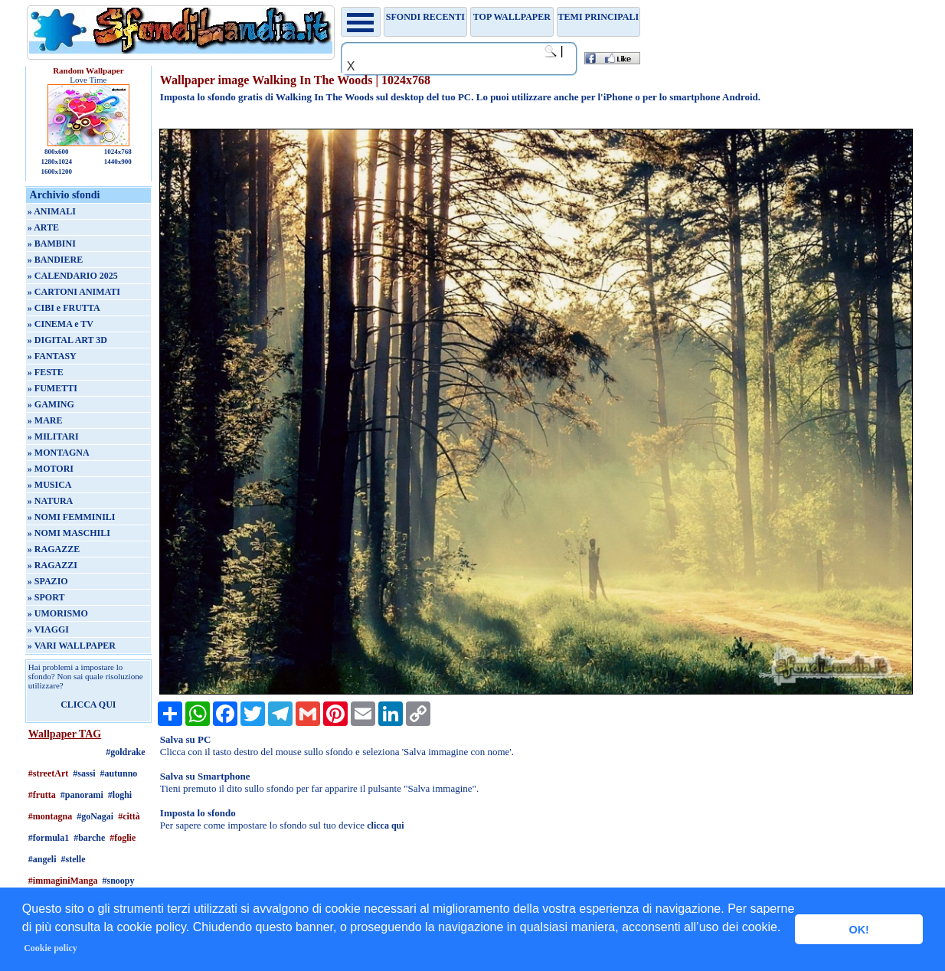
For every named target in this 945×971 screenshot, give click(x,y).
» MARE (45, 420)
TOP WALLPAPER (512, 16)
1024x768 (118, 151)
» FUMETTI (52, 388)
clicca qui (385, 825)
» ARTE (43, 227)
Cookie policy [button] (50, 948)
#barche (89, 837)
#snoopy (119, 880)
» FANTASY (52, 356)
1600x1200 (57, 171)
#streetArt (48, 773)
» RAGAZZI (52, 565)
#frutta (42, 795)
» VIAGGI (48, 629)
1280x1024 (57, 161)
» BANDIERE (55, 259)
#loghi (120, 795)
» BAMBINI (52, 243)
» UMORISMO (58, 613)
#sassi (84, 773)
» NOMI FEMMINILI (72, 517)
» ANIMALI (52, 211)
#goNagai (95, 816)
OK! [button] (858, 930)
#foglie (123, 837)
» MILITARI (53, 436)
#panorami (81, 795)
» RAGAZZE (54, 549)
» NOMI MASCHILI (69, 533)
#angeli (42, 859)
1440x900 (118, 161)
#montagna (50, 816)
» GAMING (51, 404)
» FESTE (46, 372)
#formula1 (48, 837)
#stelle (73, 859)
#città (129, 816)
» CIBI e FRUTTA (64, 307)
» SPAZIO (48, 581)
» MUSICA (50, 484)
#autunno (119, 773)
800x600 (56, 151)
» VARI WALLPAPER (72, 645)
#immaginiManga (63, 880)
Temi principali (598, 16)
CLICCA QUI (88, 704)
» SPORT (46, 597)
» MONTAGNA (59, 452)
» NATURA (50, 500)
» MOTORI (51, 468)
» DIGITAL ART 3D (67, 340)
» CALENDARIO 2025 (73, 275)
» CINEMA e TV (60, 324)
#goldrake (125, 752)
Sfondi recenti (425, 16)
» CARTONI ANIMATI (74, 291)
